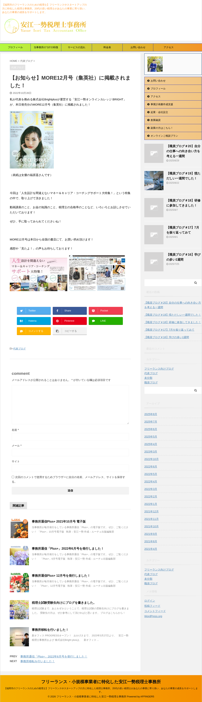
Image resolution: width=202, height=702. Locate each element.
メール (16, 445)
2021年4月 (150, 548)
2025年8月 (150, 414)
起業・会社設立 (159, 112)
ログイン (149, 600)
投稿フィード (152, 605)
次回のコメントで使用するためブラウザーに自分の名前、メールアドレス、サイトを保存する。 (68, 479)
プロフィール (15, 47)
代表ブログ (19, 348)
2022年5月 (150, 474)
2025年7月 (150, 421)
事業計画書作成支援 (162, 104)
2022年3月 (150, 489)
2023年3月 (150, 451)
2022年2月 (150, 496)
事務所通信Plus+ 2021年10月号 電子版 (59, 521)
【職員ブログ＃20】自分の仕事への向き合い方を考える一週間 (183, 151)
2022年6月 (150, 466)
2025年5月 (150, 436)
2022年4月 (150, 481)
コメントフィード (155, 611)
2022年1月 (150, 503)
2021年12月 (151, 511)
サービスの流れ (76, 47)
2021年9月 (150, 533)
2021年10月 (151, 526)
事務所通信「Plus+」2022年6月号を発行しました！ (68, 548)
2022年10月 (151, 459)
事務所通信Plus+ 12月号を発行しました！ (61, 575)
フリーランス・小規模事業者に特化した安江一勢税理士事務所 (101, 681)
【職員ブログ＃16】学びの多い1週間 (166, 337)
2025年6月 (150, 429)
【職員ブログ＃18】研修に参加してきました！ (172, 322)
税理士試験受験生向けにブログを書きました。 (64, 602)
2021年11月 (151, 518)
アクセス (169, 47)
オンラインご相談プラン (164, 135)
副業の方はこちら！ (162, 127)
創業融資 (156, 120)
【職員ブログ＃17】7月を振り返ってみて (169, 329)
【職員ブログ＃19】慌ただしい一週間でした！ (172, 314)
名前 (15, 429)
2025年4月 (150, 444)
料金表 (107, 47)
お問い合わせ (138, 47)
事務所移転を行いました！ (50, 629)
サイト (16, 461)
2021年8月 (150, 541)
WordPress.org (153, 616)
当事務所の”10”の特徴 (46, 47)
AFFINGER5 (147, 696)
